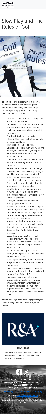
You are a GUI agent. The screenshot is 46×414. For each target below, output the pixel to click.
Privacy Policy (8, 392)
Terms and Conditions (22, 392)
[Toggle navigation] (41, 5)
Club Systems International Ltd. (27, 396)
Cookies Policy (37, 392)
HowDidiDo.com (27, 398)
